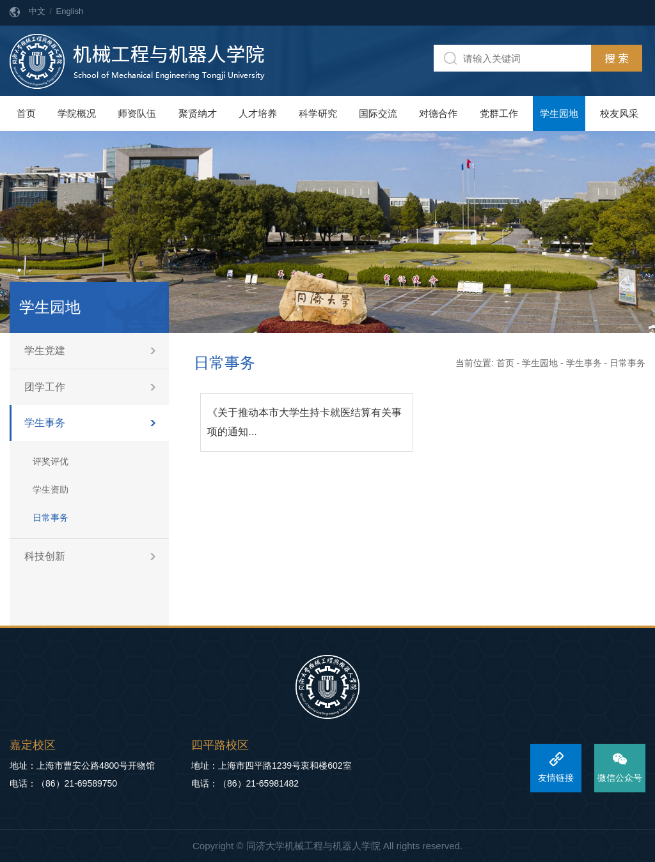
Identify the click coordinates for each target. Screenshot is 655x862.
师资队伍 (137, 113)
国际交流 (378, 113)
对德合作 (438, 113)
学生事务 (44, 422)
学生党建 (44, 350)
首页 (26, 113)
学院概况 (77, 113)
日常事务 (50, 517)
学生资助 (50, 489)
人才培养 (258, 113)
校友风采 (619, 113)
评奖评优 (50, 461)
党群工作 (499, 113)
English (70, 11)
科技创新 (44, 556)
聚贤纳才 (197, 113)
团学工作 (44, 386)
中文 (37, 11)
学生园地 (559, 113)
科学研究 (318, 113)
